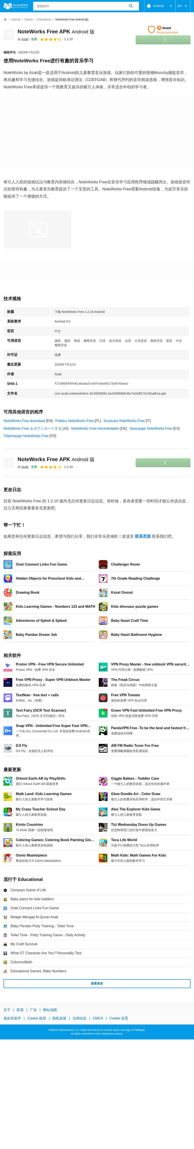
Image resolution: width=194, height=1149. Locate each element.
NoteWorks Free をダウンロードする (33, 428)
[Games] (29, 20)
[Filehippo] (16, 6)
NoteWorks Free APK (56, 31)
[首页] (5, 20)
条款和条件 (12, 1018)
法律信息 (80, 1018)
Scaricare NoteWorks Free (124, 421)
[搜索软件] (131, 6)
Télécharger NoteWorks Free (26, 436)
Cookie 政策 (36, 1018)
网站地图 (50, 1010)
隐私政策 (59, 1018)
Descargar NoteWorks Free (151, 428)
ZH (183, 6)
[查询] (86, 6)
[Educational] (44, 20)
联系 (20, 1010)
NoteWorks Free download (24, 421)
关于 (7, 1010)
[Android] (15, 20)
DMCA (98, 1018)
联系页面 (143, 536)
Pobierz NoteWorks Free (74, 421)
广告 (33, 1010)
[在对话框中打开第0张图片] (38, 229)
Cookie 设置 (118, 1018)
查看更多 (97, 983)
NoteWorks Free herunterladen (95, 428)
